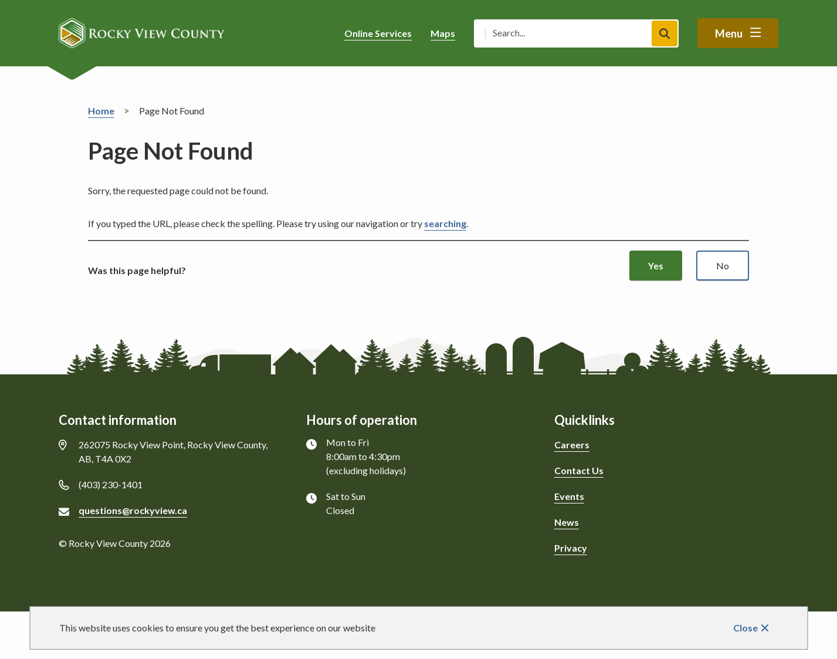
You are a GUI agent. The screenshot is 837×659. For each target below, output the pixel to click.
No (722, 265)
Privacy (570, 547)
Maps (443, 33)
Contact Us (579, 470)
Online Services (378, 33)
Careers (571, 444)
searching (445, 223)
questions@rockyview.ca (133, 510)
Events (569, 496)
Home (101, 110)
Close (745, 627)
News (566, 522)
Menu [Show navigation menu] (729, 33)
